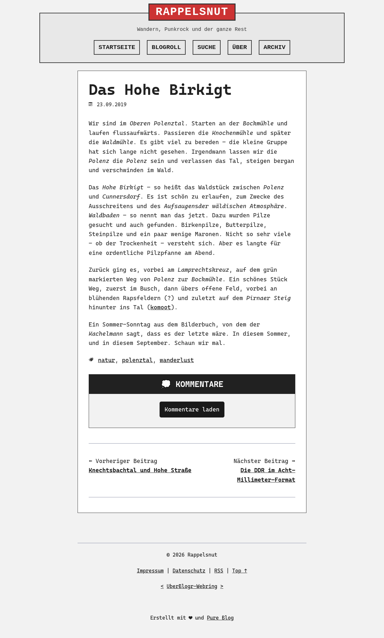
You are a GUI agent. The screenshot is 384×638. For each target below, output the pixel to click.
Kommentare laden (192, 409)
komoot (160, 307)
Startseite (117, 47)
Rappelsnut (192, 12)
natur (106, 360)
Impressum (150, 571)
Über (239, 47)
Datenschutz (189, 571)
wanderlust (177, 360)
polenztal (137, 360)
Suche (206, 47)
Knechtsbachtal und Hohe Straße (140, 470)
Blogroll (166, 47)
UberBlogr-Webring (192, 586)
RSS (218, 571)
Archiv (274, 47)
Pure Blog (220, 618)
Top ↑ (239, 571)
